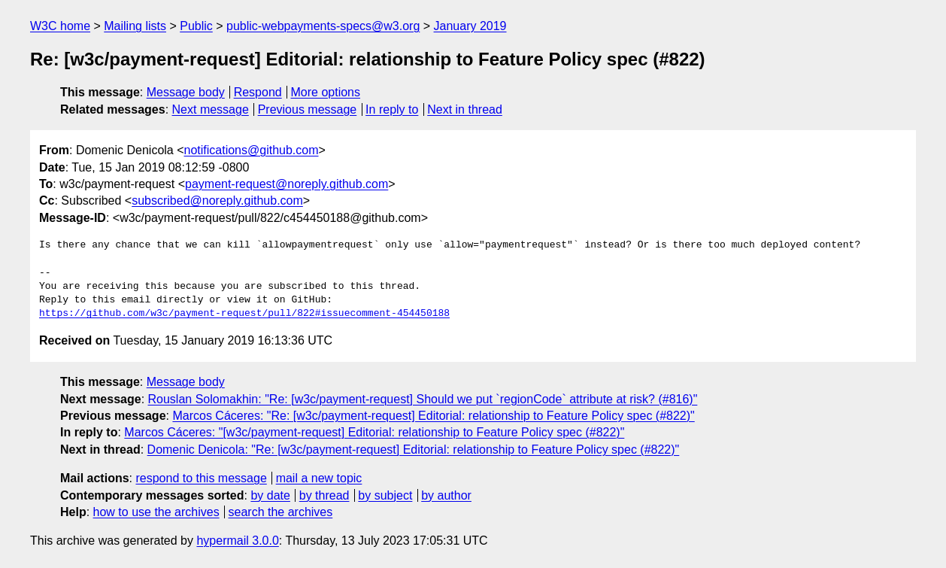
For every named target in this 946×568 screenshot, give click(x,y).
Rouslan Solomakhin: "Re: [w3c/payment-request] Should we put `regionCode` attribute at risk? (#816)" (423, 399)
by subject (385, 495)
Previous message (307, 109)
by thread (324, 495)
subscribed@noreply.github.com (217, 200)
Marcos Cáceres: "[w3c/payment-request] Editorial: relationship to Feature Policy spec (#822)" (374, 432)
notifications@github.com (251, 150)
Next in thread (464, 109)
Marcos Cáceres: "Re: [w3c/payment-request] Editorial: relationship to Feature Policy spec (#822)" (433, 415)
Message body (186, 92)
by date (270, 495)
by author (446, 495)
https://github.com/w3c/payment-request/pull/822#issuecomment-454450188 (244, 313)
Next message (210, 109)
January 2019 (470, 26)
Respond (258, 92)
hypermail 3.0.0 (237, 540)
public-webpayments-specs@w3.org (323, 26)
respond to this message (200, 478)
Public (196, 26)
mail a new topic (319, 478)
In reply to (391, 109)
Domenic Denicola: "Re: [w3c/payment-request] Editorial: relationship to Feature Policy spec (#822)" (413, 449)
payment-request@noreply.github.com (286, 184)
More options (326, 92)
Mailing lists (135, 26)
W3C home (60, 26)
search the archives (281, 512)
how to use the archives (156, 512)
